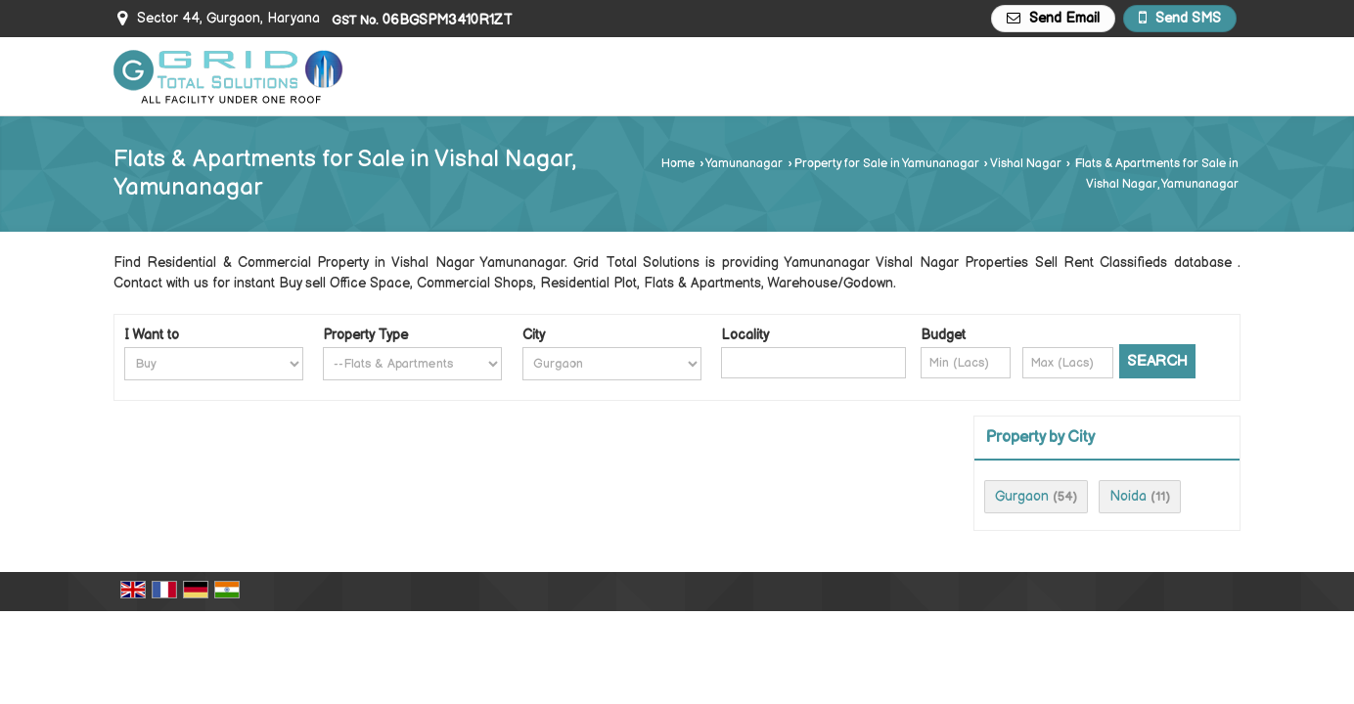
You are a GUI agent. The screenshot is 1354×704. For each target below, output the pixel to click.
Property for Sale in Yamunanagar (886, 163)
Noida (1128, 496)
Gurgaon (1022, 496)
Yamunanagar (744, 163)
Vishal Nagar (1025, 163)
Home (678, 163)
